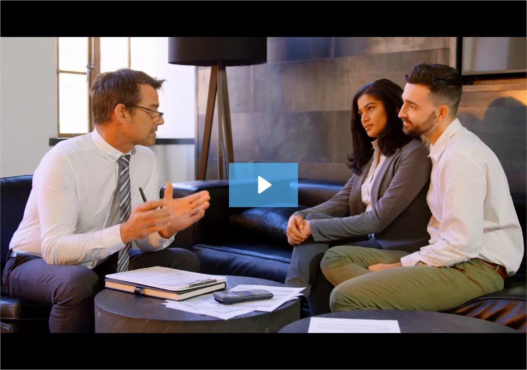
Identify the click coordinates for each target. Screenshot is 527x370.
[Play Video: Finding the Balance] (263, 185)
